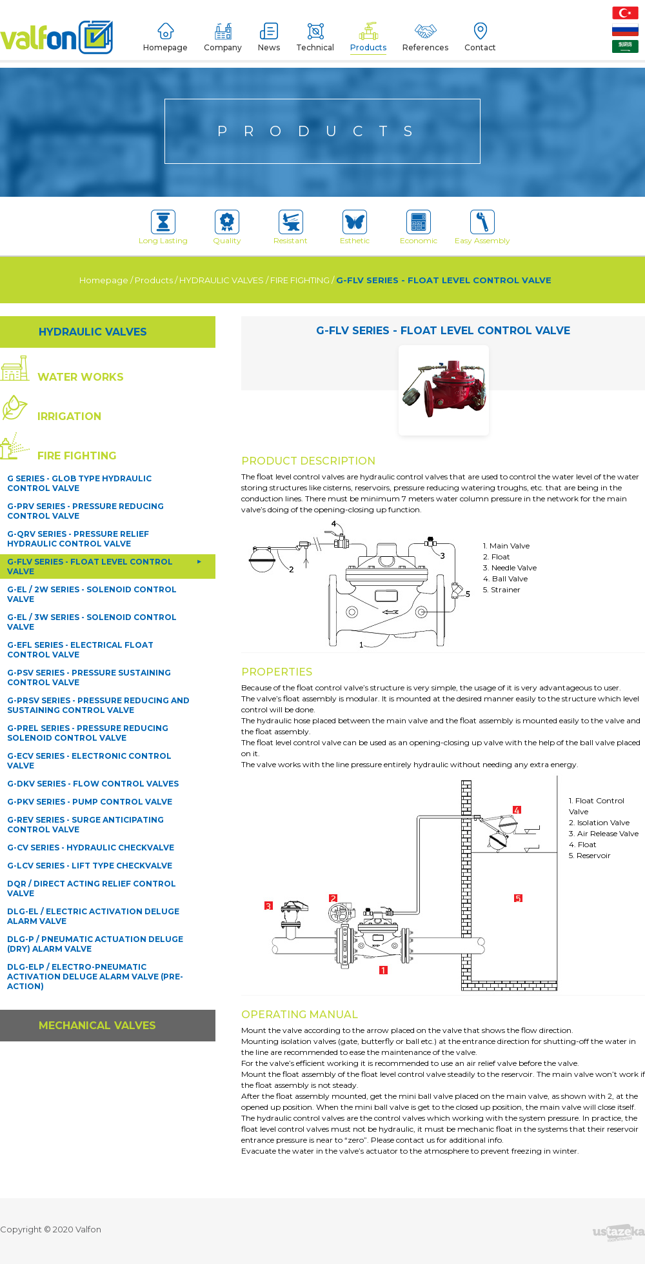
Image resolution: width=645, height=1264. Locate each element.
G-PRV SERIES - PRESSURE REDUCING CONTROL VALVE (85, 431)
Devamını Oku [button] (259, 1243)
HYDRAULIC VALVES (221, 200)
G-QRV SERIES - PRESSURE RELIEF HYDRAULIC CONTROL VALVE (78, 458)
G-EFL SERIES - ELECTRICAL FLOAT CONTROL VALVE (80, 569)
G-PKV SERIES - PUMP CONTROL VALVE (89, 722)
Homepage (103, 200)
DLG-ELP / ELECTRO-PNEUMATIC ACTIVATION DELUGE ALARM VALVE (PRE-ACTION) (95, 896)
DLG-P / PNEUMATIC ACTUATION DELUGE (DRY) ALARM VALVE (95, 864)
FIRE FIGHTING (300, 200)
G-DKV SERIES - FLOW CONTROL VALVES (93, 703)
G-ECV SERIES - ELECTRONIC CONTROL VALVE (89, 680)
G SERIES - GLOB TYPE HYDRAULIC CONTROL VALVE (79, 403)
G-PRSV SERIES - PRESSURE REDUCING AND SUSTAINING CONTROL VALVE (98, 625)
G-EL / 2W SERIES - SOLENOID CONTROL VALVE (92, 514)
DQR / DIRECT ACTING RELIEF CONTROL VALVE (91, 808)
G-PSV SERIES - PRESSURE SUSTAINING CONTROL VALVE (89, 597)
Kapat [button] (605, 1236)
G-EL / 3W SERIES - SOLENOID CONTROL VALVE (92, 542)
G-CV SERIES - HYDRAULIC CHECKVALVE (90, 767)
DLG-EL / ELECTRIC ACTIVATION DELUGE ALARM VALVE (93, 836)
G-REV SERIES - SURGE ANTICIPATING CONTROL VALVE (85, 744)
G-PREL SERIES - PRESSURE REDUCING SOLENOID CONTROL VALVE (87, 653)
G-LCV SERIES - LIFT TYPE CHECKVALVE (89, 785)
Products (154, 200)
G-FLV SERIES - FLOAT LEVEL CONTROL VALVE (443, 200)
